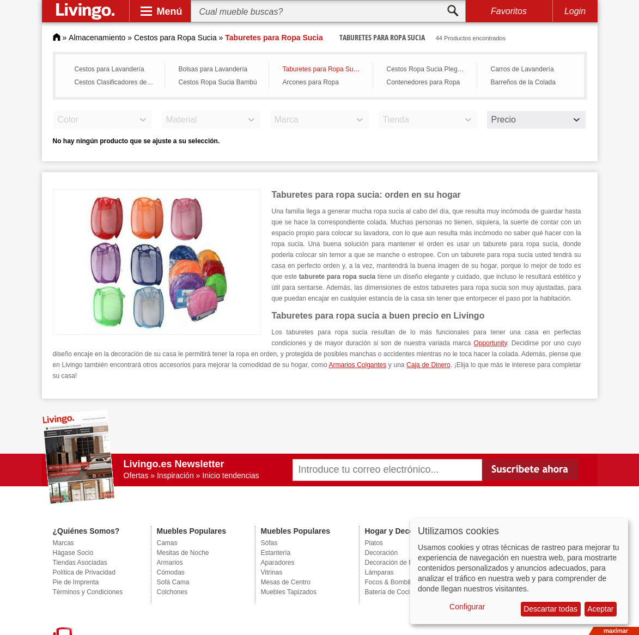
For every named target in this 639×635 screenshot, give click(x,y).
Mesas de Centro (286, 582)
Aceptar (600, 609)
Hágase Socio (73, 553)
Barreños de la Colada (523, 82)
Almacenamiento (97, 37)
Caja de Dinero (428, 365)
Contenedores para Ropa (423, 82)
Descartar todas (550, 609)
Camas (167, 543)
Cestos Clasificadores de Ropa (117, 82)
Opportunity (490, 343)
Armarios (170, 562)
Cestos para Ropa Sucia (175, 37)
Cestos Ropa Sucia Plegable (428, 69)
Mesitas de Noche (183, 553)
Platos (374, 543)
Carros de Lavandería (522, 69)
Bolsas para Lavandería (213, 69)
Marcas (63, 543)
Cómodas (171, 572)
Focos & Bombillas (392, 582)
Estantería (276, 553)
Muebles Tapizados (289, 592)
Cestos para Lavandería (109, 69)
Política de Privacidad (84, 572)
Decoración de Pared (396, 562)
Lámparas (379, 572)
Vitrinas (272, 572)
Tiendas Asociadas (80, 562)
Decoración (381, 553)
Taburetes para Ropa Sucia (322, 69)
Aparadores (278, 562)
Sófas (269, 543)
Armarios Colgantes (358, 365)
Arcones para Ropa (311, 82)
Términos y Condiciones (88, 592)
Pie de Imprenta (76, 582)
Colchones (172, 592)
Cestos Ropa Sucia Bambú (218, 82)
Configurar (467, 606)
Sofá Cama (173, 582)
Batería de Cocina (391, 592)
